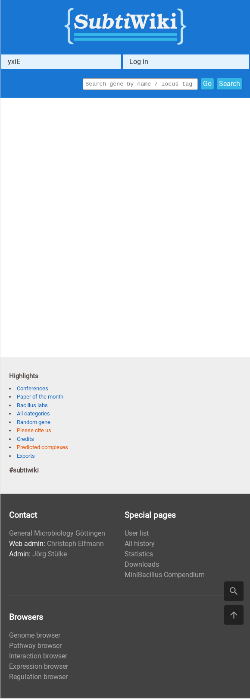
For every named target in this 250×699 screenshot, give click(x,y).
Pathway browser (35, 647)
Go (207, 84)
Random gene (33, 423)
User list (137, 534)
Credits (25, 440)
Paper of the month (40, 398)
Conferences (32, 389)
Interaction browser (38, 657)
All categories (33, 415)
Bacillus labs (32, 406)
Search (229, 84)
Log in (138, 61)
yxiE (14, 61)
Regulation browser (38, 678)
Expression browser (38, 668)
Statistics (139, 555)
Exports (26, 457)
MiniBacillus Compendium (165, 576)
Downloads (142, 566)
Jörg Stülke (49, 555)
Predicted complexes (42, 448)
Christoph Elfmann (75, 545)
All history (140, 545)
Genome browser (34, 636)
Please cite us (34, 431)
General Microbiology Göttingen (57, 534)
